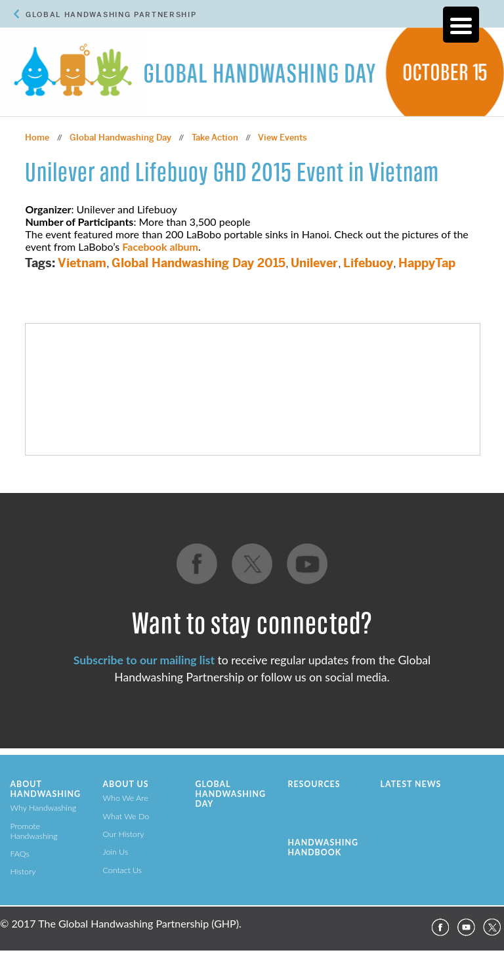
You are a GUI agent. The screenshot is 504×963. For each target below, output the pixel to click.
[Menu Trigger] (461, 25)
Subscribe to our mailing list (144, 660)
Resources (314, 784)
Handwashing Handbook (323, 847)
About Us (126, 784)
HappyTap (426, 262)
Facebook (440, 927)
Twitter (492, 927)
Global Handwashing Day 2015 (198, 262)
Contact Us (122, 870)
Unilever (314, 262)
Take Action (215, 137)
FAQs (20, 854)
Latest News (411, 784)
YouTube (466, 927)
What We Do (126, 816)
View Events (282, 137)
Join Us (116, 852)
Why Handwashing (43, 808)
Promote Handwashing (34, 831)
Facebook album (160, 246)
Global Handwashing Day (120, 137)
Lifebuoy (368, 262)
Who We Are (125, 798)
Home (37, 137)
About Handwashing (45, 789)
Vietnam (82, 262)
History (23, 871)
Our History (123, 834)
